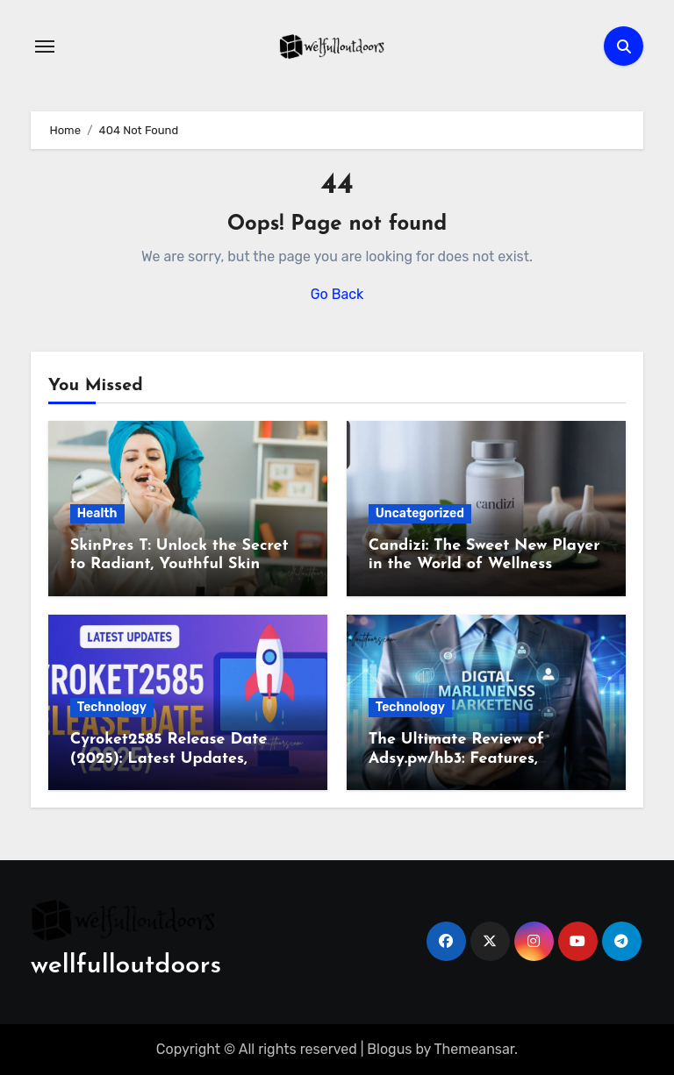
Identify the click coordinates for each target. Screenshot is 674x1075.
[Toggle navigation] (45, 46)
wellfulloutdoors (126, 965)
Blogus (389, 1049)
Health (97, 513)
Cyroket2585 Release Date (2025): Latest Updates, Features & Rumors (169, 758)
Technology (112, 707)
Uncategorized (420, 513)
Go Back (337, 294)
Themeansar (474, 1049)
